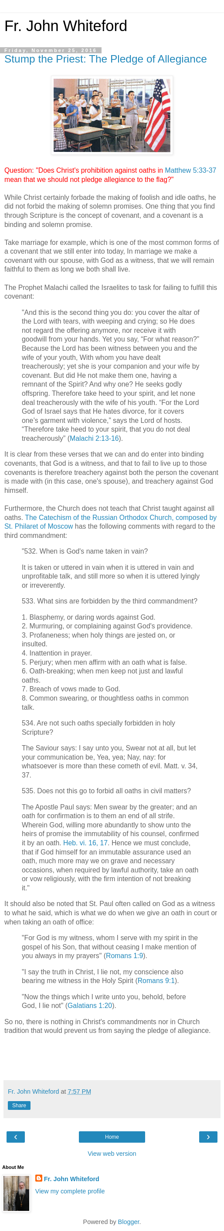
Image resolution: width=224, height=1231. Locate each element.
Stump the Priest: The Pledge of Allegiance (105, 59)
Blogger (128, 1221)
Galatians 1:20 (90, 1005)
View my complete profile (70, 1191)
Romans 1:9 (124, 955)
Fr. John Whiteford (65, 25)
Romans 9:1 (156, 980)
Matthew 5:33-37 (190, 170)
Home (112, 1137)
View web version (112, 1153)
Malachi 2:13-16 (94, 438)
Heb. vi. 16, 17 (85, 843)
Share (19, 1105)
